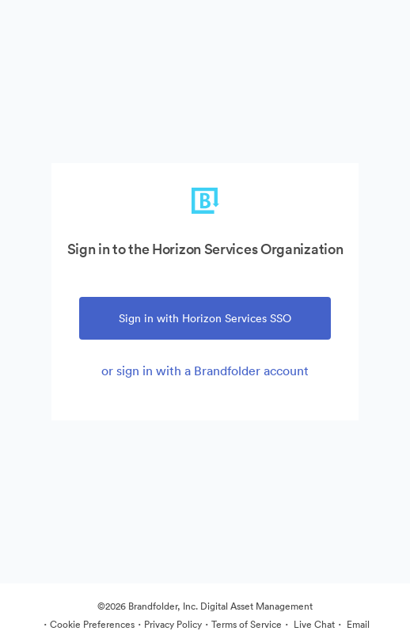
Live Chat (313, 624)
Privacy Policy (173, 624)
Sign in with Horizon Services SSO (205, 318)
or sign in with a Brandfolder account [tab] (205, 370)
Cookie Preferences (92, 624)
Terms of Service (246, 624)
